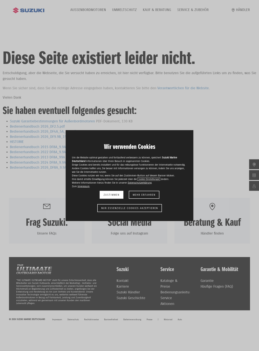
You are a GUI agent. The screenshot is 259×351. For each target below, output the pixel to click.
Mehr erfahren (144, 194)
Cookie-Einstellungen (148, 179)
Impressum (84, 186)
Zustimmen (111, 194)
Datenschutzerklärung (140, 182)
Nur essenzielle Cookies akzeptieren (129, 208)
